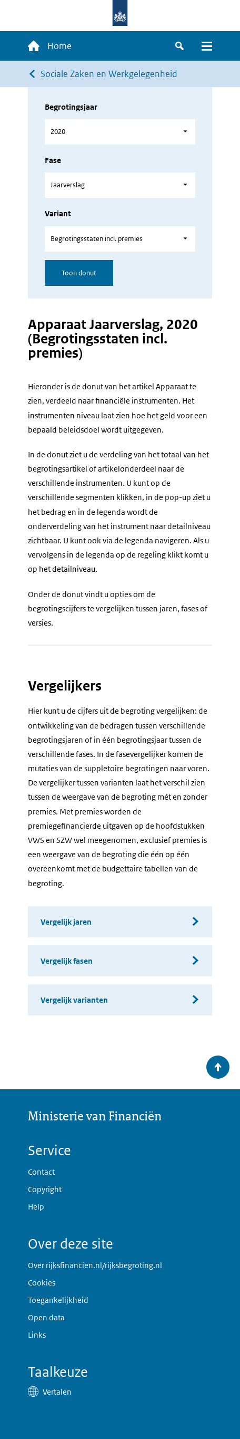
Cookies (41, 1283)
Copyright (45, 1189)
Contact (41, 1172)
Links (37, 1335)
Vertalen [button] (57, 1392)
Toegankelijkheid (58, 1300)
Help (36, 1207)
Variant (58, 213)
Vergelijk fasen (67, 961)
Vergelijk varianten (74, 1000)
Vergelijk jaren (66, 922)
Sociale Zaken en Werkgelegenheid (109, 74)
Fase (53, 160)
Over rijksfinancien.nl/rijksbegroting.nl (95, 1265)
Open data (46, 1317)
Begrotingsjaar (71, 107)
